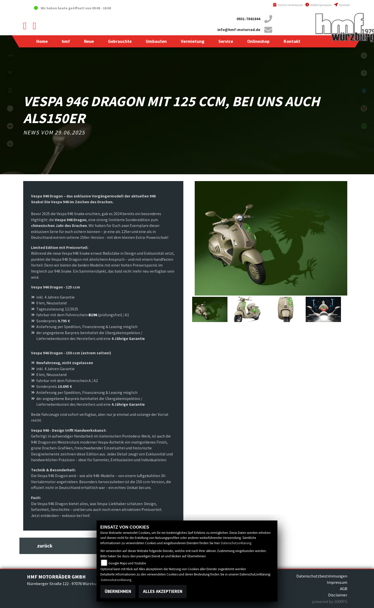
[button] (66, 41)
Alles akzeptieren (162, 591)
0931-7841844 (248, 18)
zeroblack (10, 90)
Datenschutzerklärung (236, 543)
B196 (93, 314)
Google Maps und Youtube (127, 563)
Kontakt (342, 5)
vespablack (10, 55)
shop (10, 143)
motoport (10, 126)
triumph (10, 73)
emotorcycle (10, 108)
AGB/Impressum (318, 5)
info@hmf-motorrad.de (238, 29)
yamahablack (10, 37)
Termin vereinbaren (288, 5)
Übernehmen (118, 591)
